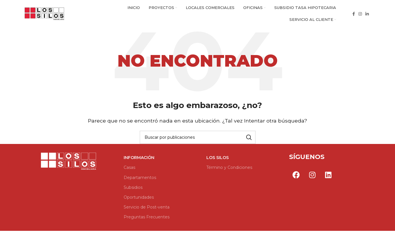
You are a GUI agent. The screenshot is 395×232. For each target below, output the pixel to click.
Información (139, 159)
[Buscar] (198, 138)
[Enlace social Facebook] (354, 14)
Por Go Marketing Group (295, 189)
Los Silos (217, 159)
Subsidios (133, 188)
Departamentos (140, 178)
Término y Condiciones (229, 168)
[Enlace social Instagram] (360, 14)
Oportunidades (139, 198)
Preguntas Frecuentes (146, 218)
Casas (129, 168)
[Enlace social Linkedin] (367, 14)
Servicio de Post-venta (146, 208)
